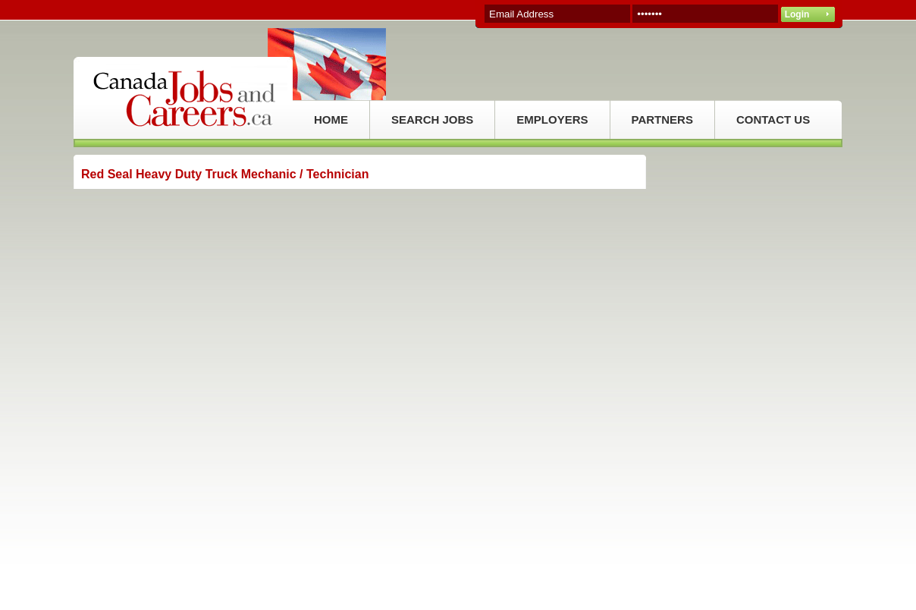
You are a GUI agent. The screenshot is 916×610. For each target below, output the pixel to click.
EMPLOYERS (552, 119)
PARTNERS (662, 119)
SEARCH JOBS (432, 119)
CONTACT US (773, 119)
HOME (331, 119)
